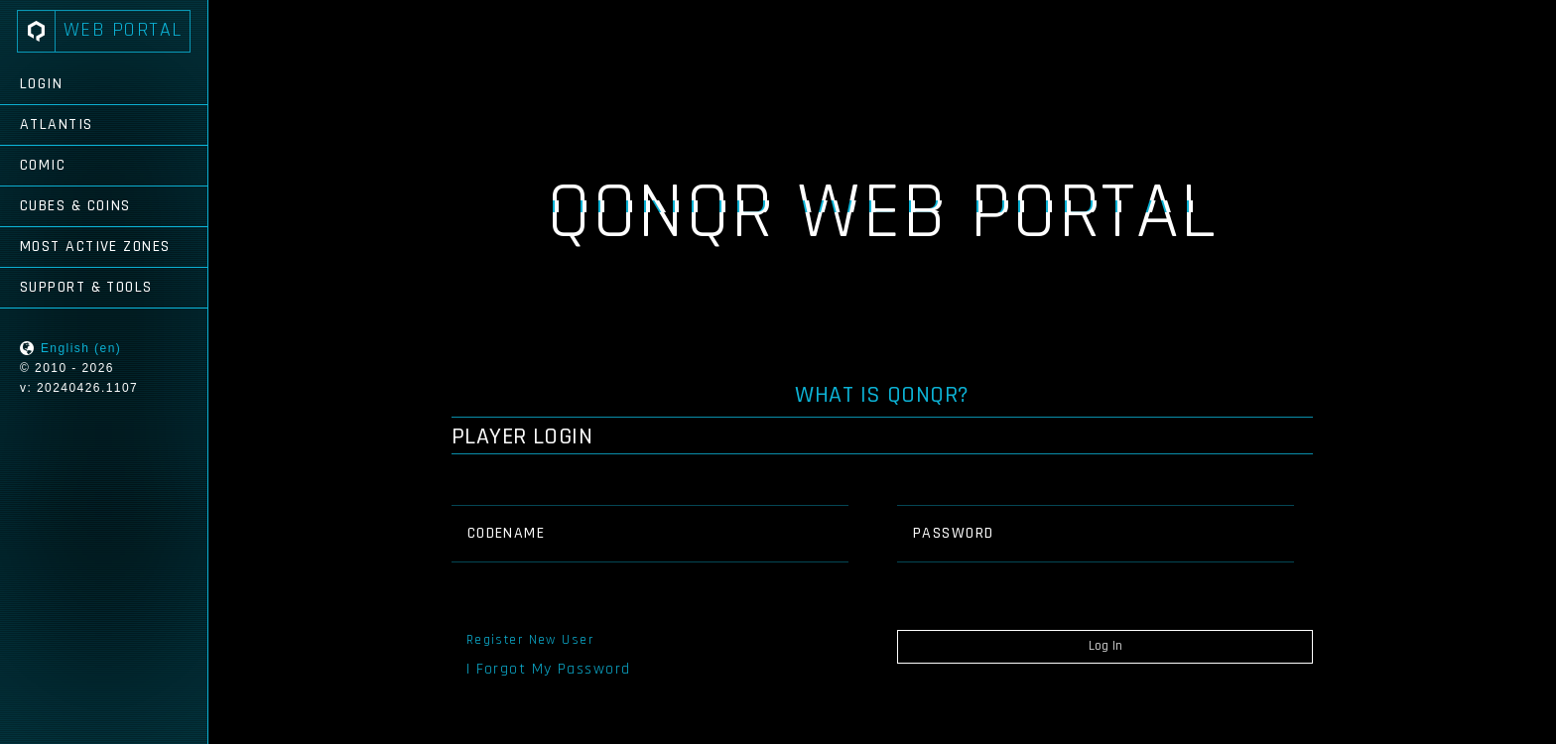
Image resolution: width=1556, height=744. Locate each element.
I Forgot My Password (548, 669)
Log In (1105, 646)
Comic (42, 165)
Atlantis (56, 124)
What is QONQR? (882, 395)
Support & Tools (86, 287)
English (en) (81, 348)
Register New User (529, 640)
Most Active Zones (95, 246)
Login (41, 83)
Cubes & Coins (75, 205)
